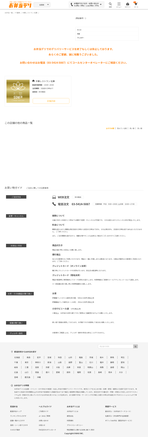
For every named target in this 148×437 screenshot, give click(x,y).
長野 (70, 362)
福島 (81, 357)
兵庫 (68, 367)
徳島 (37, 372)
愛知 (123, 362)
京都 (47, 367)
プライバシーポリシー (75, 425)
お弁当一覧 (9, 13)
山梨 (60, 362)
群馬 (112, 357)
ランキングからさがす (18, 416)
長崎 (100, 372)
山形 (70, 357)
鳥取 (102, 367)
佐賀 (89, 372)
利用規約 (70, 420)
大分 (121, 372)
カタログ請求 (15, 430)
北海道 (17, 357)
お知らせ (42, 425)
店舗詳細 (51, 101)
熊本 (110, 372)
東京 (26, 362)
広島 (16, 372)
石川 (91, 362)
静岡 (112, 362)
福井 (102, 362)
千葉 (16, 362)
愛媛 (58, 372)
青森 (28, 357)
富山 (81, 362)
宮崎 (16, 377)
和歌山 (90, 367)
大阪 (58, 367)
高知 (68, 372)
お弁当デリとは (72, 411)
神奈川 (38, 362)
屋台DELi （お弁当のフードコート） (118, 411)
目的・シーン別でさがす (19, 425)
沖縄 (39, 377)
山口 (26, 372)
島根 (112, 367)
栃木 (102, 357)
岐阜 (16, 367)
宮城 (49, 357)
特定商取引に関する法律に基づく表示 (80, 430)
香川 (47, 372)
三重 (26, 367)
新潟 (49, 362)
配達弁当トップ (16, 411)
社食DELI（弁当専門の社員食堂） (117, 416)
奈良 (79, 367)
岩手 (39, 357)
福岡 (79, 372)
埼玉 (123, 357)
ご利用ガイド (43, 411)
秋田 (60, 357)
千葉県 (17, 13)
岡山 (123, 367)
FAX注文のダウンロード (47, 430)
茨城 (91, 357)
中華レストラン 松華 (29, 13)
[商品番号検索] (115, 346)
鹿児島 (27, 377)
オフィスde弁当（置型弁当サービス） (119, 420)
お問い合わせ (43, 420)
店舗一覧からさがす (17, 420)
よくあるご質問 (44, 416)
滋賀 (37, 367)
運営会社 (70, 416)
